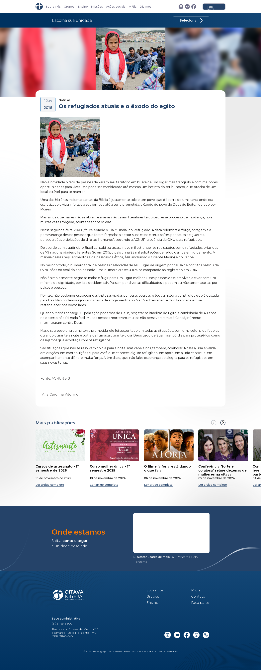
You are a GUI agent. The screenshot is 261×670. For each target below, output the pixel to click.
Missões (97, 6)
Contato (198, 596)
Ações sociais (116, 6)
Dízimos (145, 6)
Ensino (83, 6)
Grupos (69, 6)
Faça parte (211, 7)
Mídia (132, 6)
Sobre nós (53, 6)
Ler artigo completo (50, 484)
